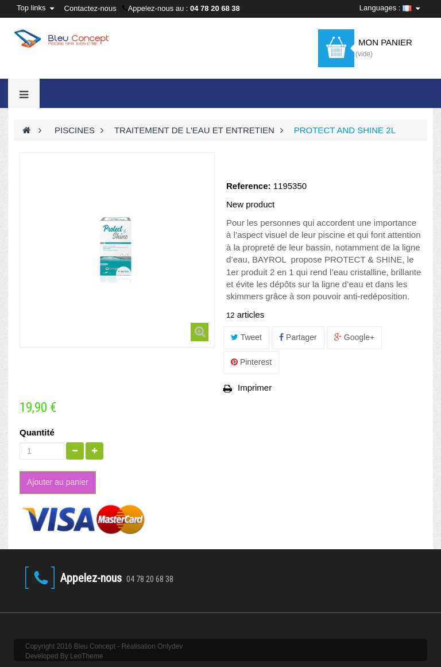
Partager (298, 337)
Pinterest (251, 362)
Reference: (248, 186)
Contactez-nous (90, 8)
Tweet (246, 337)
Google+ (354, 337)
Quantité (37, 432)
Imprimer (255, 387)
